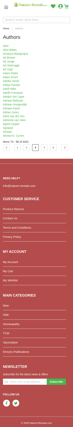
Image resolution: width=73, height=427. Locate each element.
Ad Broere (9, 57)
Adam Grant (10, 77)
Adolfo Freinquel (13, 92)
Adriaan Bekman (13, 100)
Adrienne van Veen (14, 120)
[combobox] (36, 20)
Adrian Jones (11, 112)
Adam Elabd (10, 73)
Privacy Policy (12, 236)
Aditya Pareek (11, 84)
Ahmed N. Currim (13, 135)
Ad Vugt (7, 69)
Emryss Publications (16, 351)
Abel (5, 45)
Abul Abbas (10, 49)
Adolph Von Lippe (13, 96)
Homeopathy (11, 324)
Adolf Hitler (9, 88)
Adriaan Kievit (11, 108)
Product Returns (13, 209)
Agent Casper (11, 124)
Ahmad (7, 131)
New (6, 305)
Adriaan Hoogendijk (15, 104)
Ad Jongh (8, 61)
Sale (6, 314)
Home (6, 28)
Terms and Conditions (17, 227)
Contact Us (10, 218)
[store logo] (30, 4)
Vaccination (10, 342)
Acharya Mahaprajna (15, 53)
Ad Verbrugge (11, 65)
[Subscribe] (56, 382)
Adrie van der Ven (14, 116)
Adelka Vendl (11, 81)
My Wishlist (10, 280)
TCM (6, 333)
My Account (10, 262)
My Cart (8, 271)
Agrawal (8, 127)
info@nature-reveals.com (19, 185)
